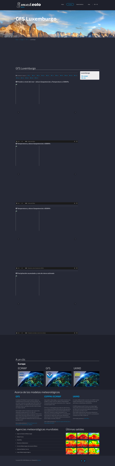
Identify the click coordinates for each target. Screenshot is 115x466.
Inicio (62, 4)
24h (34, 75)
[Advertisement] (58, 54)
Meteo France (20, 436)
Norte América (79, 4)
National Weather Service (23, 449)
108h (66, 75)
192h (37, 78)
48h (43, 75)
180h (32, 78)
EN (94, 4)
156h (23, 78)
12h (29, 75)
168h (27, 78)
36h (39, 75)
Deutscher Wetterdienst (22, 443)
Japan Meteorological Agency (24, 452)
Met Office (86, 418)
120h (71, 75)
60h (48, 75)
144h (18, 78)
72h (53, 75)
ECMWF (85, 76)
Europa (70, 4)
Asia (89, 4)
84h (57, 75)
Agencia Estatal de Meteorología (24, 433)
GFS (27, 39)
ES (97, 4)
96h (62, 75)
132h (76, 75)
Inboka (39, 460)
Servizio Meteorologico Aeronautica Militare (27, 446)
